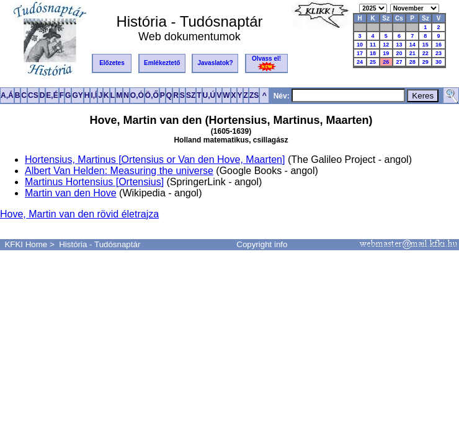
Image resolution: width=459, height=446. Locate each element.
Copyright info (261, 244)
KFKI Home (25, 244)
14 (412, 45)
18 (373, 53)
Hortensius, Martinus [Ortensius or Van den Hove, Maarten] (155, 159)
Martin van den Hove (71, 193)
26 (386, 62)
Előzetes (112, 62)
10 (360, 45)
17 (360, 53)
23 (438, 53)
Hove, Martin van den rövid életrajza (79, 214)
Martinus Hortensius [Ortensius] (94, 182)
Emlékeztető (162, 62)
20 (399, 53)
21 (412, 53)
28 (412, 62)
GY (77, 95)
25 (373, 62)
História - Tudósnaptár (99, 244)
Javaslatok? (215, 62)
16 (438, 45)
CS (33, 95)
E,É (52, 95)
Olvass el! (266, 63)
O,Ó (137, 95)
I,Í (94, 95)
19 (386, 53)
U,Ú (209, 95)
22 (425, 53)
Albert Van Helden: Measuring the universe (119, 170)
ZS (254, 95)
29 (425, 62)
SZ (190, 95)
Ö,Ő (152, 95)
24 (360, 62)
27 (399, 62)
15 (425, 45)
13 (399, 45)
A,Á (7, 95)
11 (373, 45)
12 (386, 45)
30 (438, 62)
